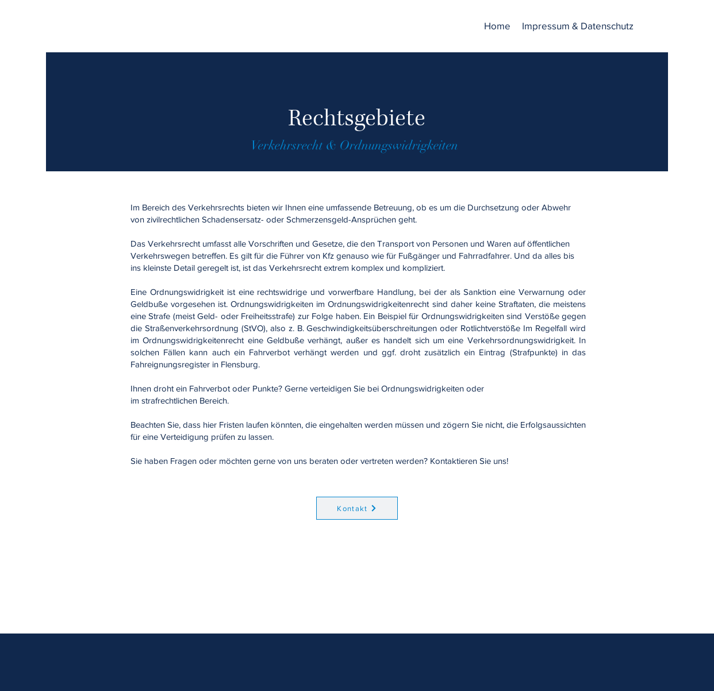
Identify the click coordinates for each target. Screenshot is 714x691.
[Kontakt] (357, 508)
